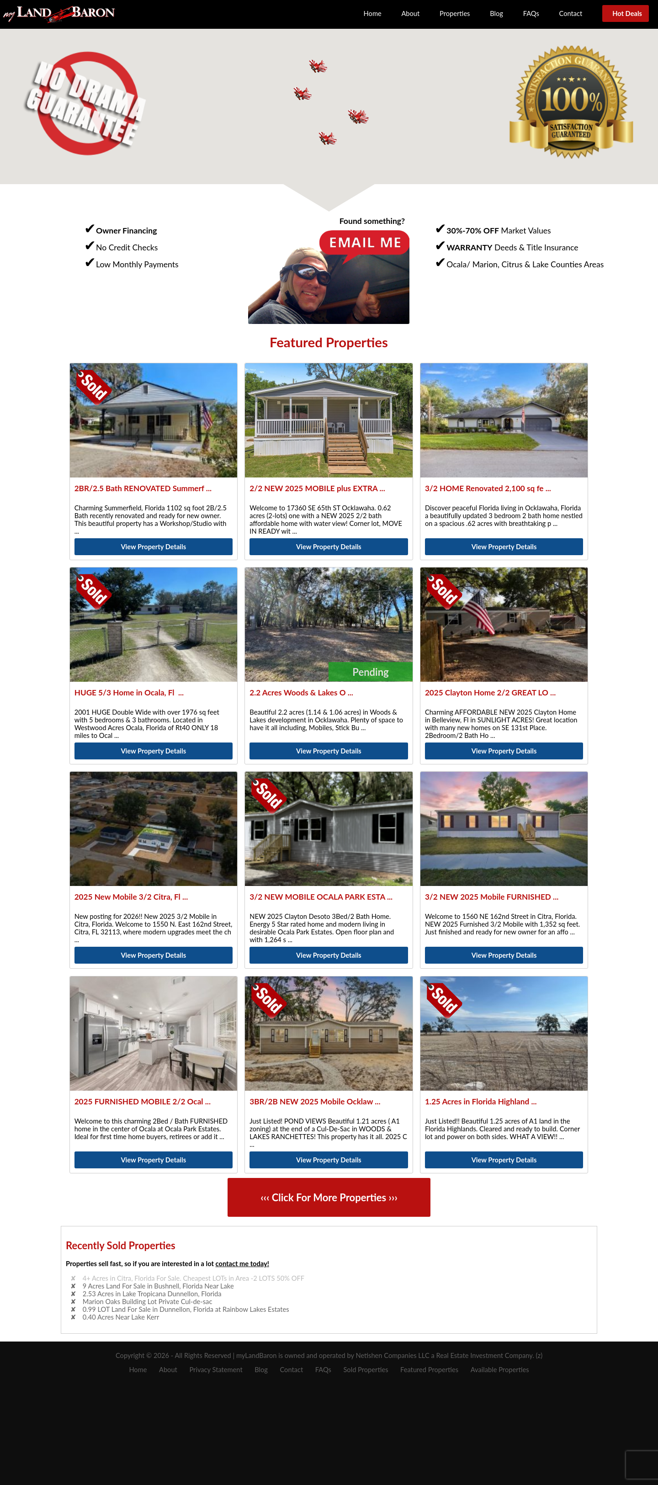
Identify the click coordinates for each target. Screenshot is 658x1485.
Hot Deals (625, 13)
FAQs (531, 13)
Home (373, 13)
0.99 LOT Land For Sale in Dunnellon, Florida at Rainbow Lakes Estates (186, 1309)
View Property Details (153, 547)
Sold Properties (365, 1370)
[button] (359, 117)
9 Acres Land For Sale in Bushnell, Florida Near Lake (158, 1286)
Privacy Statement (215, 1370)
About (410, 13)
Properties (455, 13)
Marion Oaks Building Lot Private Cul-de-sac (147, 1301)
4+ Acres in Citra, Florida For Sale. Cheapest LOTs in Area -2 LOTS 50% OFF (193, 1278)
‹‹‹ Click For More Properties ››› (329, 1197)
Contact (571, 13)
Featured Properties (429, 1370)
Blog (496, 13)
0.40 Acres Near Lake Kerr (121, 1317)
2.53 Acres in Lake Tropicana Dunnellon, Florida (152, 1294)
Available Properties (500, 1370)
